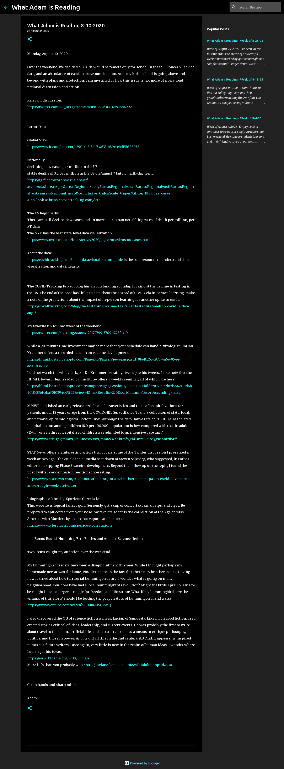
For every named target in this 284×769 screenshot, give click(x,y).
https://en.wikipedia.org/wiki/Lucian (58, 658)
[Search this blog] (259, 7)
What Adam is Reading (46, 7)
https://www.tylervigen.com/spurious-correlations (69, 525)
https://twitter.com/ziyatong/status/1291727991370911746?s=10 (77, 333)
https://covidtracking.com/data (74, 200)
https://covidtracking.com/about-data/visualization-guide (75, 260)
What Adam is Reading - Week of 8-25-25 (235, 40)
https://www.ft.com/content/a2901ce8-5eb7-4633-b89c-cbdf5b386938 (83, 147)
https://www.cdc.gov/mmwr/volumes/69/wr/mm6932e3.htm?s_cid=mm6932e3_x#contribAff (102, 439)
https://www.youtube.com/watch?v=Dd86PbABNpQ (69, 605)
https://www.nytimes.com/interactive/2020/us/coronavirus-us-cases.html (89, 240)
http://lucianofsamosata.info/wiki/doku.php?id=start (130, 665)
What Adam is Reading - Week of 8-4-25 (234, 118)
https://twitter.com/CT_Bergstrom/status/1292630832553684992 (79, 107)
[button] (29, 39)
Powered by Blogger (142, 763)
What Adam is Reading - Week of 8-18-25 (235, 79)
